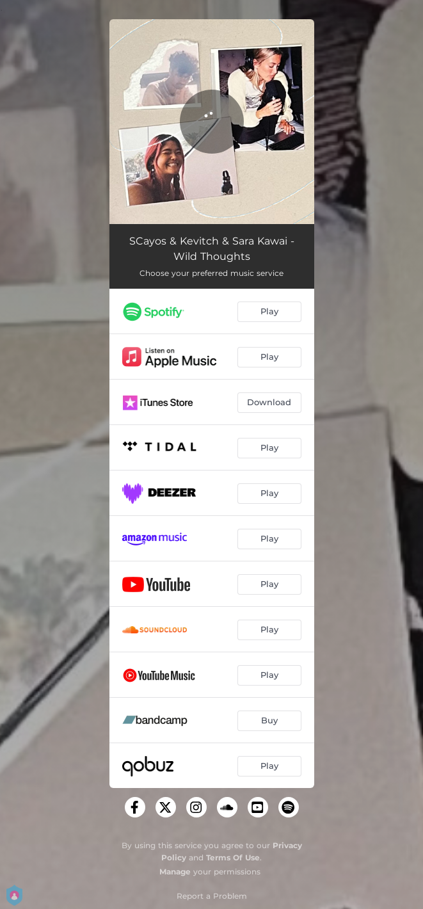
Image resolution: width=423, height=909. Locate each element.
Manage (175, 871)
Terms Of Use (233, 857)
